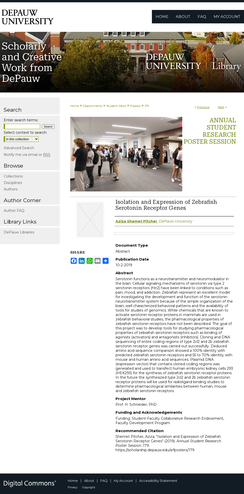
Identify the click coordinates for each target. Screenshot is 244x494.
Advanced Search (19, 148)
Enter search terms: (21, 120)
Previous (203, 107)
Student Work (116, 106)
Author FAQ (14, 210)
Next (221, 107)
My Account (123, 481)
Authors (10, 189)
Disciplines (13, 182)
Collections (13, 176)
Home (74, 106)
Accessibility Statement (158, 481)
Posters (135, 106)
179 (147, 106)
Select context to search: (25, 132)
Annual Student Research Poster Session (210, 131)
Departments (92, 106)
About (89, 481)
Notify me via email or (27, 154)
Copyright (88, 487)
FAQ (104, 481)
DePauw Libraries (19, 232)
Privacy (72, 487)
